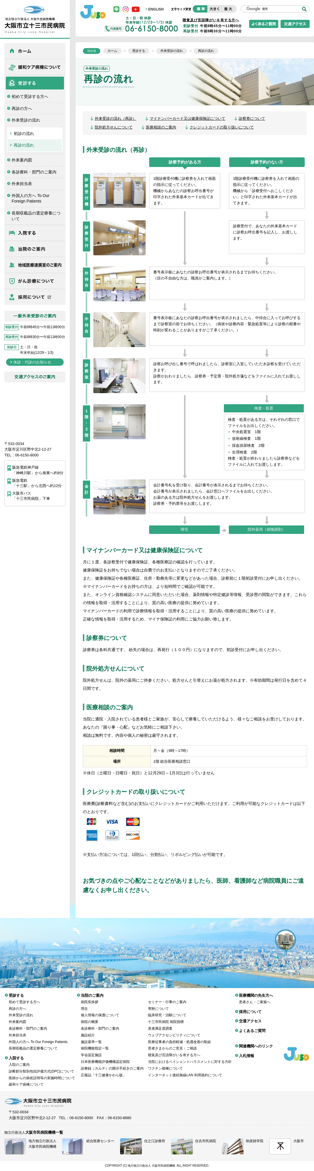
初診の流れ (24, 133)
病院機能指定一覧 (95, 1044)
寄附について (158, 1004)
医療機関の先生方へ (34, 265)
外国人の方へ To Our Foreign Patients (30, 198)
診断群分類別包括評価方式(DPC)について (41, 1067)
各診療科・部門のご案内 (34, 172)
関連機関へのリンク (256, 1042)
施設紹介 (88, 1031)
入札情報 (246, 1051)
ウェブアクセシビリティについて (174, 1031)
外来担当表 (22, 183)
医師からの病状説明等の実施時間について (42, 1074)
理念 (84, 1004)
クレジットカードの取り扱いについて (222, 127)
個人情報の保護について (100, 1011)
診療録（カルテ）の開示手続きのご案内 (112, 1064)
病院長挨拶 (89, 998)
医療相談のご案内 (161, 127)
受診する (34, 83)
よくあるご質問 (252, 1026)
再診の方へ (22, 108)
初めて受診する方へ (30, 96)
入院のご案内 (19, 1060)
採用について (34, 297)
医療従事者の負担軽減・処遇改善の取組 (179, 1037)
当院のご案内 (34, 249)
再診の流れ (24, 145)
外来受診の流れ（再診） (115, 118)
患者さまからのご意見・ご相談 (172, 1044)
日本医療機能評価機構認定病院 (105, 1057)
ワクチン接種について (165, 1064)
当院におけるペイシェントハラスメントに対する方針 (190, 1057)
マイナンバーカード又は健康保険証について (187, 118)
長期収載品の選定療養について (36, 216)
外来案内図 (22, 160)
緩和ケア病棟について (34, 67)
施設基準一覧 (91, 1037)
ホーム (34, 51)
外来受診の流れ (26, 120)
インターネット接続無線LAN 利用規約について (185, 1071)
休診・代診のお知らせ (32, 362)
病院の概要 (89, 1017)
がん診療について (34, 281)
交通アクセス (250, 1016)
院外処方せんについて (114, 127)
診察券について (252, 118)
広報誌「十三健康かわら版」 (103, 1071)
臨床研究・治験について (167, 1011)
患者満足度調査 (160, 1024)
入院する (34, 233)
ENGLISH (156, 9)
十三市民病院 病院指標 (166, 1017)
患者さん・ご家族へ (254, 998)
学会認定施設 (91, 1051)
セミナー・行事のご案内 (167, 998)
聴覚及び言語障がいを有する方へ (211, 20)
